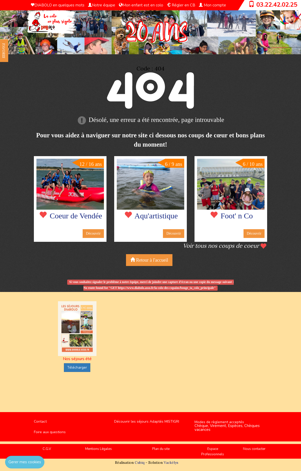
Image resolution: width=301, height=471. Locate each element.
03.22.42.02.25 (276, 5)
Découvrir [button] (93, 233)
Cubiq (139, 462)
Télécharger (77, 367)
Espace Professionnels (212, 452)
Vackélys (171, 462)
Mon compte (212, 5)
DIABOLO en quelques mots (57, 5)
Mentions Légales (98, 449)
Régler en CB (181, 5)
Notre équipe (101, 5)
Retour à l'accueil (149, 260)
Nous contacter (254, 449)
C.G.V (47, 449)
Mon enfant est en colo (141, 5)
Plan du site (161, 449)
